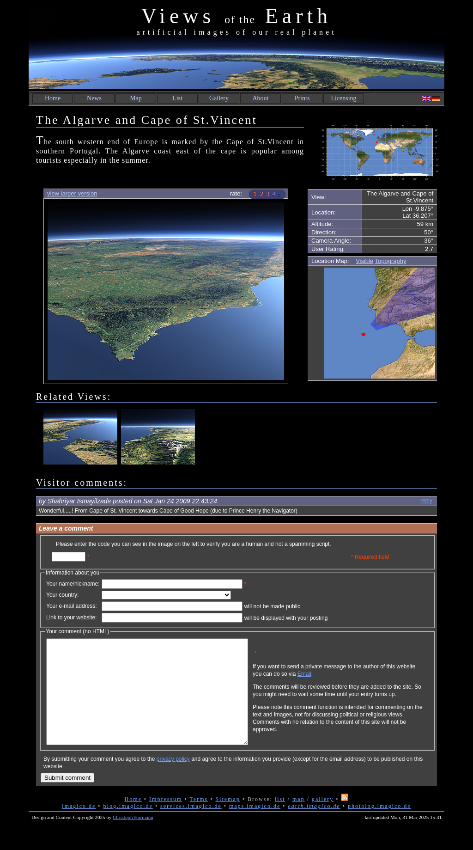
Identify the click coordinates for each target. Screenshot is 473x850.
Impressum (165, 820)
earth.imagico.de (314, 827)
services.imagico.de (191, 827)
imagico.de (79, 827)
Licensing (343, 98)
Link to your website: (71, 617)
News (94, 98)
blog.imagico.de (128, 827)
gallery (323, 820)
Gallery (219, 98)
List (177, 98)
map (298, 820)
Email (349, 681)
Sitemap (227, 820)
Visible (364, 260)
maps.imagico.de (254, 827)
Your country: (62, 595)
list (280, 820)
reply (426, 500)
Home (53, 98)
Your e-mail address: (71, 606)
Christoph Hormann (133, 838)
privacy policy (173, 780)
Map (136, 98)
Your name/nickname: (73, 584)
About (261, 98)
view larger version (72, 193)
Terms (198, 820)
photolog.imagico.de (379, 827)
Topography (390, 260)
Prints (302, 98)
